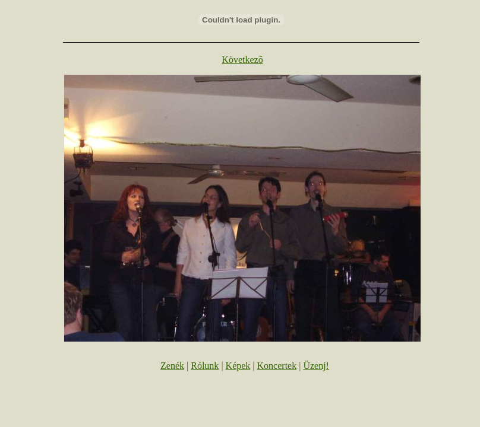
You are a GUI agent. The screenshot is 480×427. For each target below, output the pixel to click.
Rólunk (205, 366)
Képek (238, 366)
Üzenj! (316, 366)
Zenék (172, 366)
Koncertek (277, 366)
